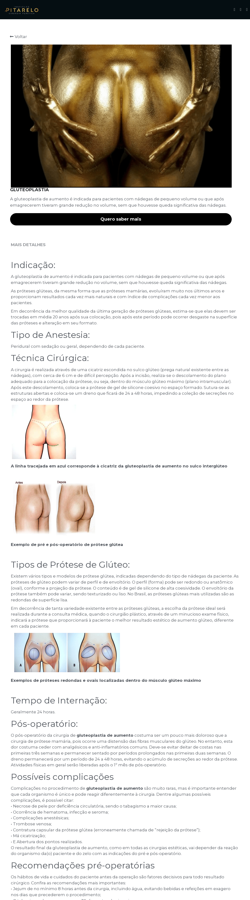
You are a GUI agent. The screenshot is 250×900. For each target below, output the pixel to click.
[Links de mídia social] (234, 10)
